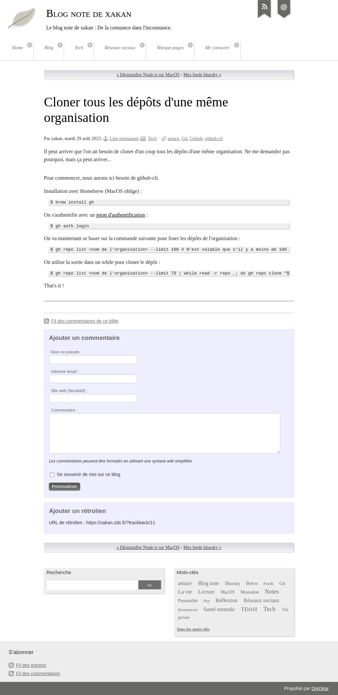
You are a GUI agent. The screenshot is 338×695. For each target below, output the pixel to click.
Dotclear (320, 688)
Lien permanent (124, 138)
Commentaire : (64, 410)
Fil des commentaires (38, 673)
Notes (272, 591)
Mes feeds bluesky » (202, 74)
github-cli (214, 138)
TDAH (249, 609)
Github (196, 138)
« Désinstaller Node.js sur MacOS (148, 74)
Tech (152, 138)
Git (184, 138)
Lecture (206, 592)
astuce (173, 138)
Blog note (208, 583)
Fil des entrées (31, 665)
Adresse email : (65, 371)
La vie (185, 592)
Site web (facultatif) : (69, 390)
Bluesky (232, 583)
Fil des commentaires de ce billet (84, 321)
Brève (251, 583)
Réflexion (226, 600)
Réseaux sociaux (261, 600)
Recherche (59, 572)
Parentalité (188, 600)
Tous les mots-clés (193, 629)
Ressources (188, 609)
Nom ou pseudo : (66, 352)
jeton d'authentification (120, 215)
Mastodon (250, 592)
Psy (207, 600)
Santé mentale (219, 609)
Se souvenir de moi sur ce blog (88, 474)
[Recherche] (91, 585)
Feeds (268, 583)
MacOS (227, 592)
